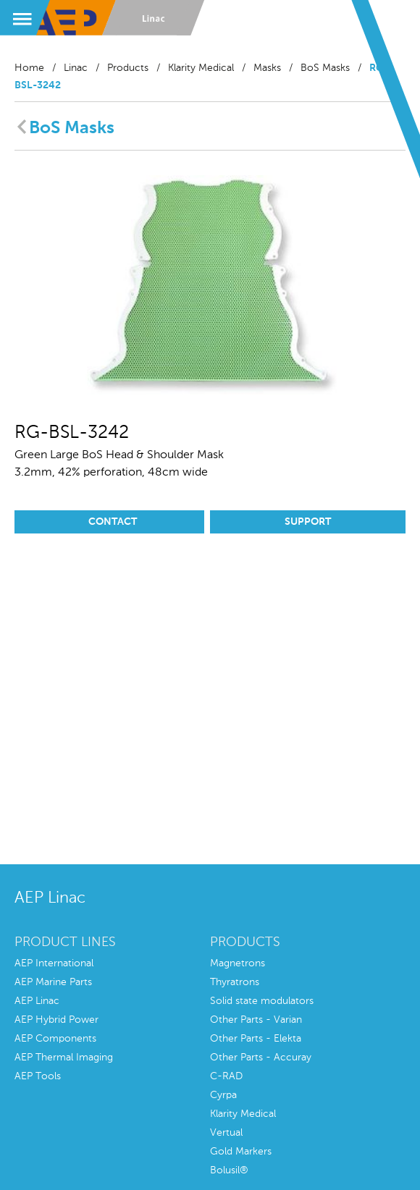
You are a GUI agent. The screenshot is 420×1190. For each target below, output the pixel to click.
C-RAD (226, 1076)
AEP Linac (36, 1001)
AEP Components (55, 1039)
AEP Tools (37, 1076)
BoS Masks (325, 68)
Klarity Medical (201, 68)
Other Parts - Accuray (260, 1057)
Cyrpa (223, 1095)
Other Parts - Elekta (255, 1039)
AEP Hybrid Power (56, 1020)
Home (29, 68)
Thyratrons (234, 982)
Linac (76, 68)
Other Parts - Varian (256, 1020)
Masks (267, 68)
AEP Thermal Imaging (63, 1057)
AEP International (53, 963)
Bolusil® (229, 1170)
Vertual (226, 1133)
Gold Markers (241, 1152)
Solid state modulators (262, 1001)
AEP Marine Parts (53, 982)
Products (127, 68)
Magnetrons (237, 963)
